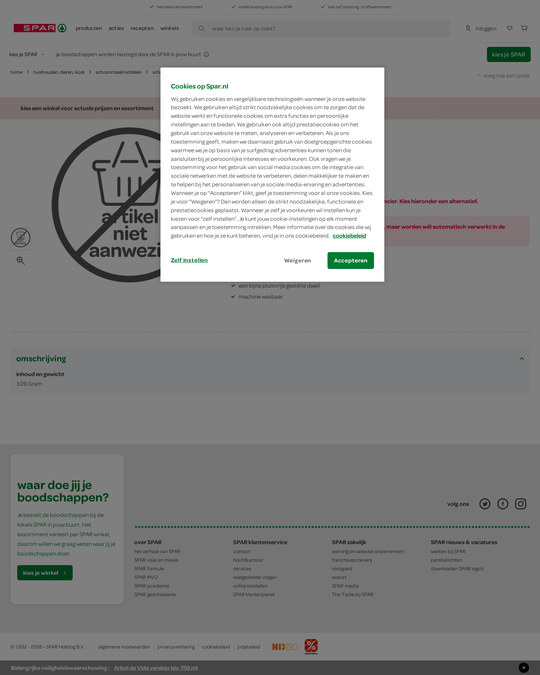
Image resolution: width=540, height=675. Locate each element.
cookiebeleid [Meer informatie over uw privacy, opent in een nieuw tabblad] (349, 235)
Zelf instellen (189, 260)
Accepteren (351, 260)
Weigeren (298, 260)
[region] (272, 175)
